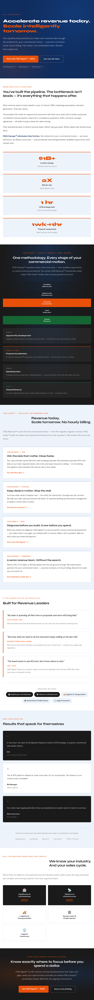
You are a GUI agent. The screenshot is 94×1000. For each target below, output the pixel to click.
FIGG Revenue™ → (9, 67)
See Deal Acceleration (16, 507)
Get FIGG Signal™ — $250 (33, 989)
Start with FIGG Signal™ (16, 542)
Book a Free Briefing (63, 989)
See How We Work (51, 59)
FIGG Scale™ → (37, 67)
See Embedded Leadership (18, 577)
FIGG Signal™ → (24, 67)
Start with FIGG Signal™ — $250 (21, 59)
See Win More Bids (14, 473)
